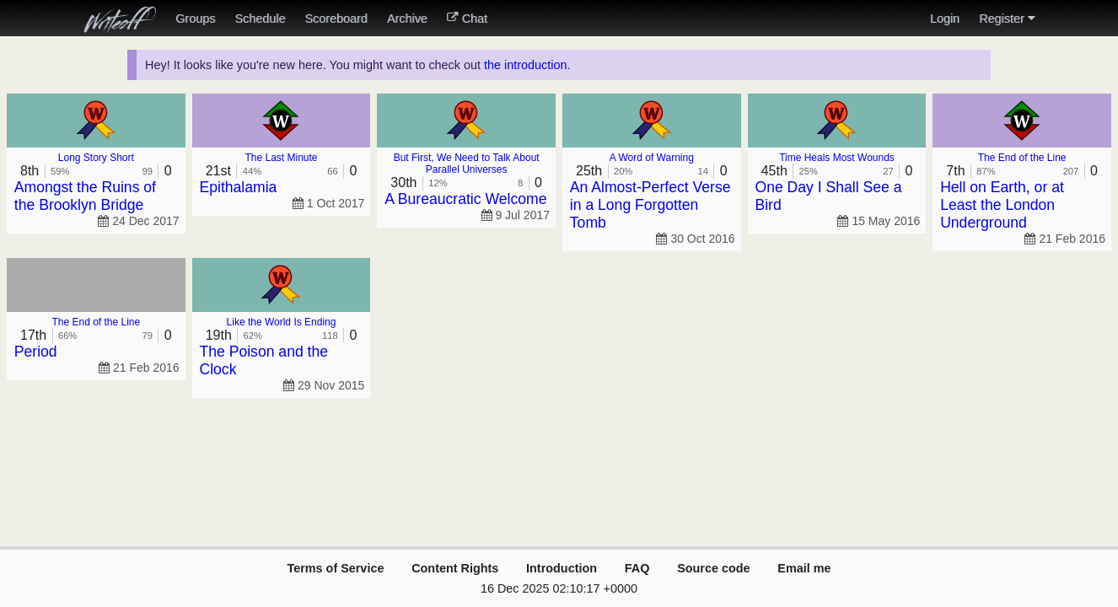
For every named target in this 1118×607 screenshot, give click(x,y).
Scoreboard (335, 18)
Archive (407, 18)
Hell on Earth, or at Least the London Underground (1002, 205)
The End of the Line (1022, 158)
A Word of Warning (652, 158)
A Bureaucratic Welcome (465, 199)
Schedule (259, 18)
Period (35, 351)
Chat (467, 18)
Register (1007, 18)
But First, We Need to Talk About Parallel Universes (467, 163)
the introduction (525, 65)
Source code (713, 568)
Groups (195, 18)
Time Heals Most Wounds (837, 158)
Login (944, 18)
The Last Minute (281, 158)
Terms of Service (335, 568)
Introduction (561, 568)
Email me (803, 568)
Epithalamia (238, 187)
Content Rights (454, 568)
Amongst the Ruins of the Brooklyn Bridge (85, 196)
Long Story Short (96, 158)
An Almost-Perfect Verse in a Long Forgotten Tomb (650, 205)
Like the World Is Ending (281, 322)
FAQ (637, 568)
